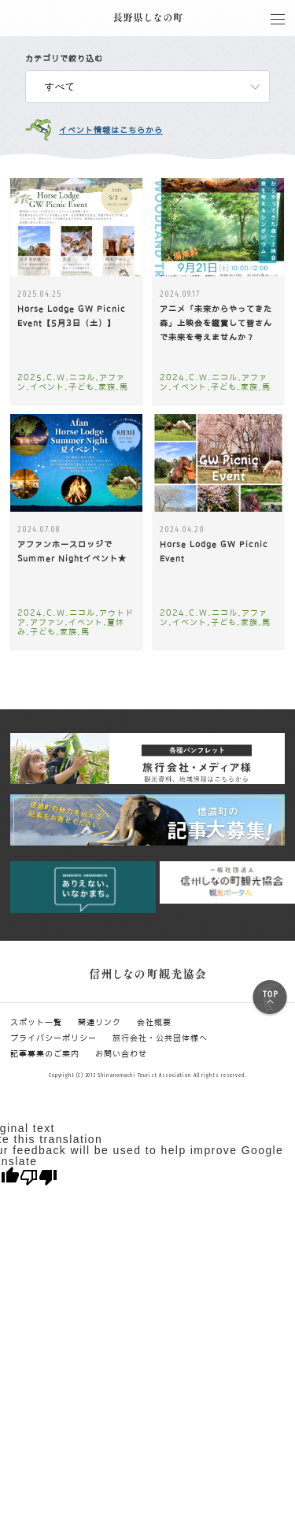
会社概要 (154, 1022)
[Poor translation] (38, 1177)
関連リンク (99, 1022)
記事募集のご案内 (44, 1053)
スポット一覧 (36, 1022)
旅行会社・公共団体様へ (160, 1038)
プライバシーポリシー (53, 1038)
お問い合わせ (121, 1053)
